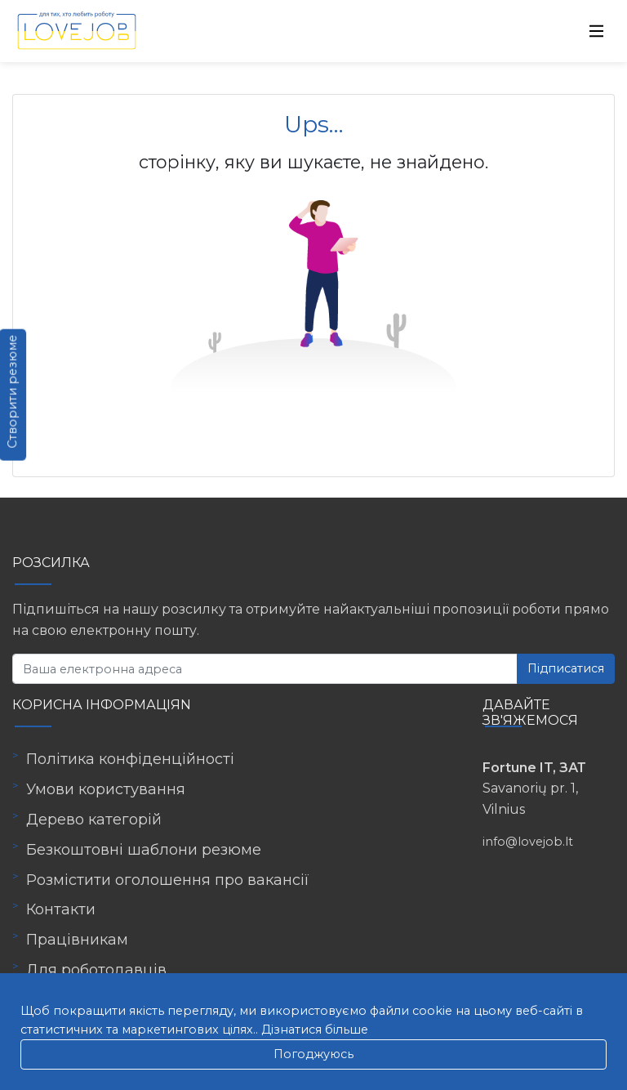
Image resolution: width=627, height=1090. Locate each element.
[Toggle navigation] (597, 31)
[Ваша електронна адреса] (265, 669)
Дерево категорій (94, 820)
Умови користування (105, 789)
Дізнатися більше (314, 1029)
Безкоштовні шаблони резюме (143, 850)
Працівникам (77, 940)
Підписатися (565, 668)
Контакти (61, 909)
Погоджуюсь (313, 1054)
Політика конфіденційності (130, 759)
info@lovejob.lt (527, 841)
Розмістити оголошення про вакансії (167, 880)
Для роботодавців (96, 970)
